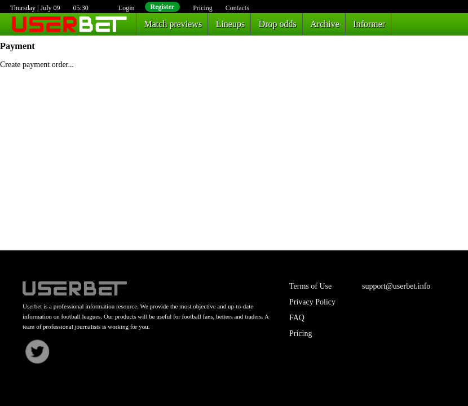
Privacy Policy (312, 302)
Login (126, 8)
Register (163, 7)
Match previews (173, 24)
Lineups (230, 24)
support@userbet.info (396, 286)
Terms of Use (310, 286)
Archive (324, 24)
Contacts (237, 8)
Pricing (203, 8)
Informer (369, 24)
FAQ (296, 318)
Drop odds (278, 24)
